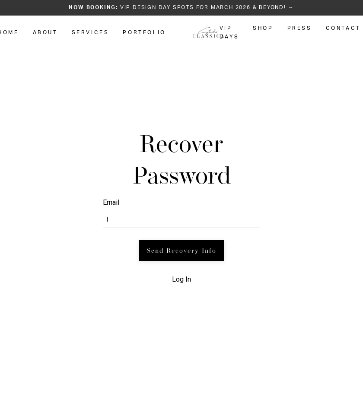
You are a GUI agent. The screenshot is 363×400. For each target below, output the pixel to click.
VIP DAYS (229, 32)
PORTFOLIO (144, 32)
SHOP (263, 28)
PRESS (299, 28)
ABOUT (45, 32)
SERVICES (90, 32)
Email (111, 202)
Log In (181, 279)
